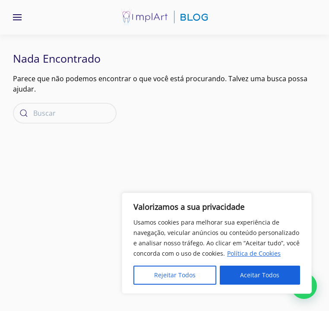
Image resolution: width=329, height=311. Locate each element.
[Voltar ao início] (164, 17)
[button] (17, 17)
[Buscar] (65, 113)
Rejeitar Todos (175, 275)
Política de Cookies (254, 253)
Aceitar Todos (259, 275)
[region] (217, 243)
